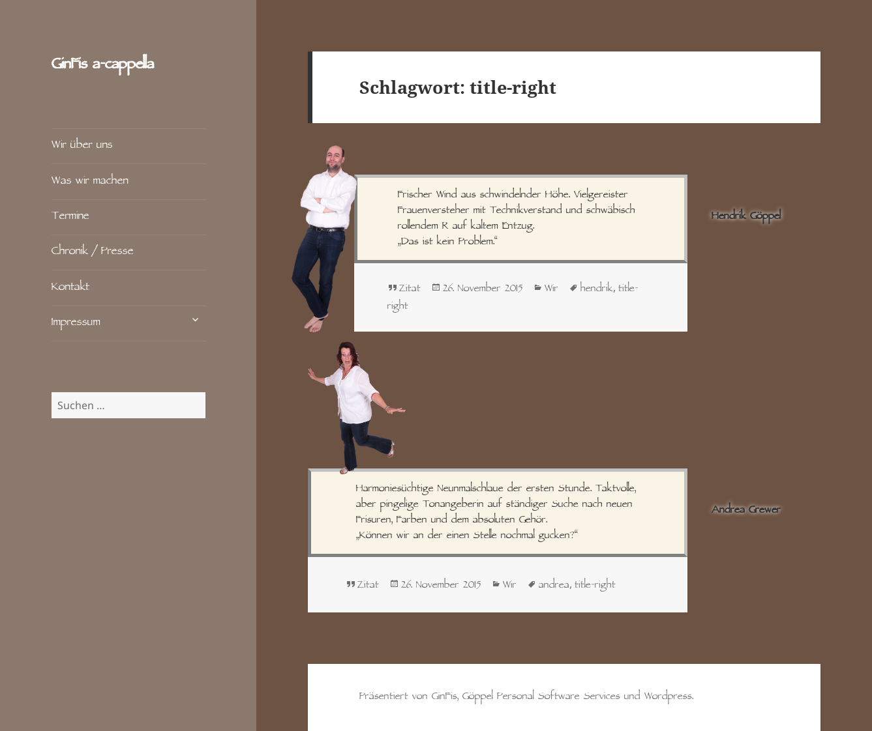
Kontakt (70, 287)
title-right (595, 586)
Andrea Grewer (746, 511)
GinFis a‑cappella (103, 65)
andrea (554, 586)
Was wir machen (90, 181)
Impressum (76, 323)
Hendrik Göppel (746, 217)
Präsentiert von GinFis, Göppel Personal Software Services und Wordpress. (526, 697)
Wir (551, 289)
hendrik (596, 289)
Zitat (410, 289)
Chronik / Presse (93, 252)
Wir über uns (82, 145)
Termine (70, 216)
